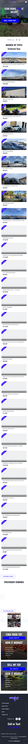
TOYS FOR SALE (5, 703)
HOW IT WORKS (5, 709)
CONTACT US (5, 714)
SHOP (3, 711)
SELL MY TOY (5, 706)
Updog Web (17, 741)
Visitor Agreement (22, 736)
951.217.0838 (14, 728)
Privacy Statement (14, 738)
